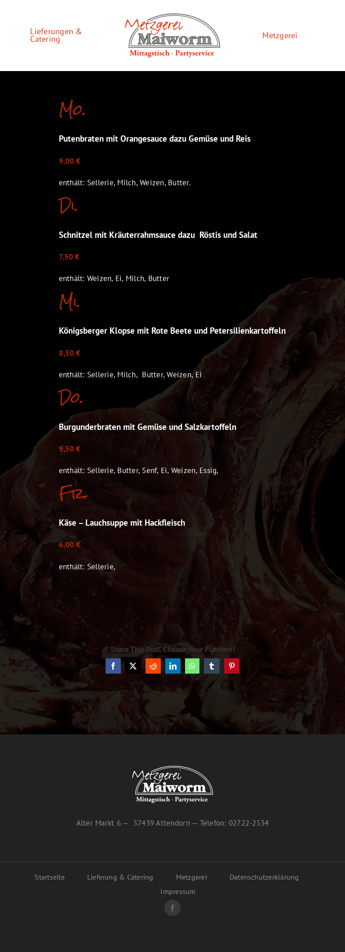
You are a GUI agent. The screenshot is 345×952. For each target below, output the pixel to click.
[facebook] (172, 908)
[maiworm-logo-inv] (172, 769)
